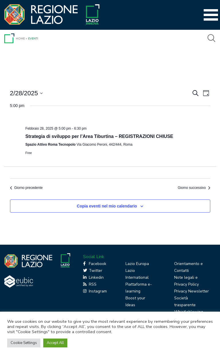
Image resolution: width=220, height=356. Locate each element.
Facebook (94, 263)
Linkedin (93, 277)
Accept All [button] (55, 342)
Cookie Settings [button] (24, 342)
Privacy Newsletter (191, 291)
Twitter (92, 270)
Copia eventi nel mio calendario (107, 206)
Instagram (95, 291)
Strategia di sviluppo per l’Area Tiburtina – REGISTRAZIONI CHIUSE (99, 136)
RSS (90, 284)
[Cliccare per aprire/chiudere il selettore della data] (26, 93)
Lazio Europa (137, 263)
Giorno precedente (26, 188)
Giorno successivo (194, 188)
